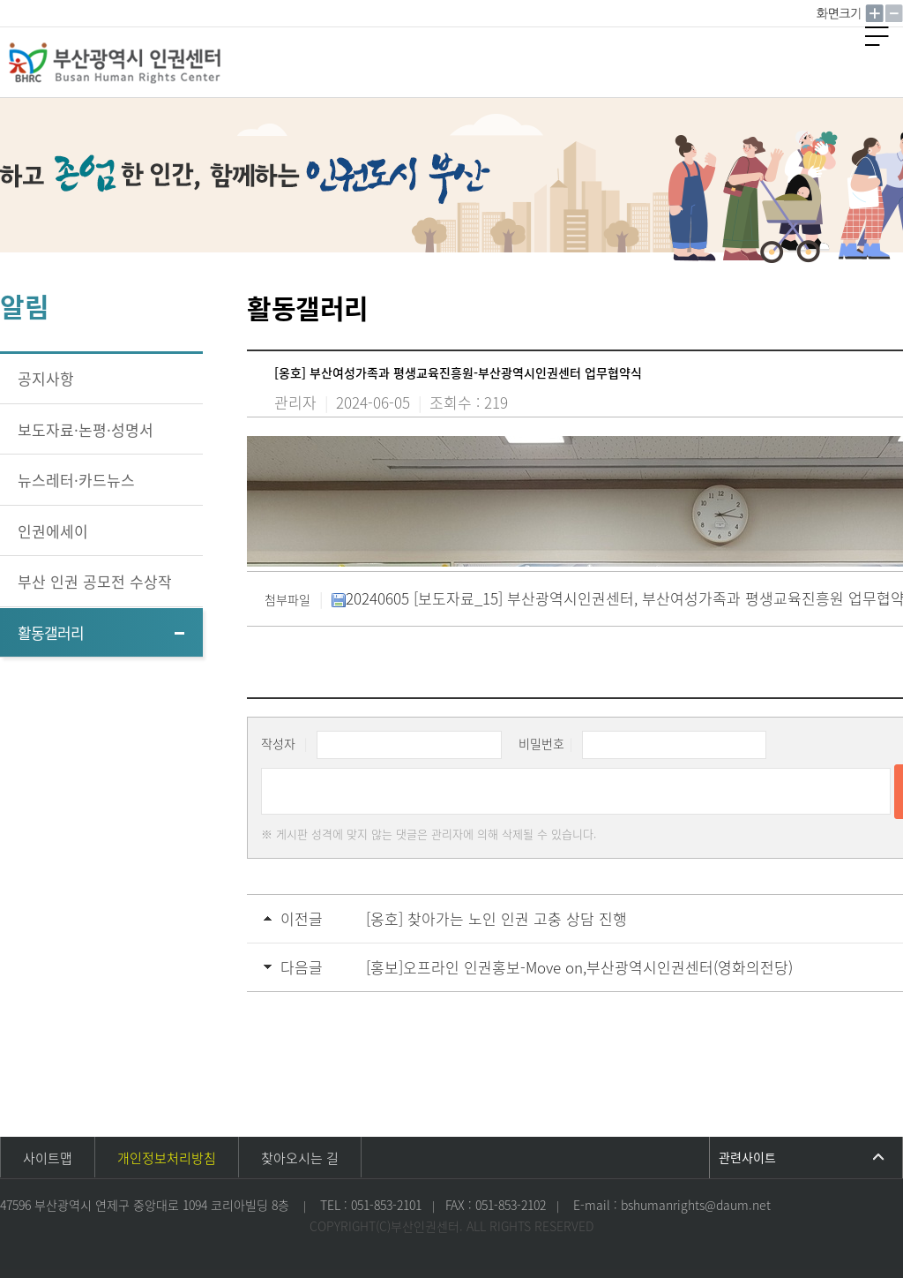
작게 (894, 13)
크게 (874, 13)
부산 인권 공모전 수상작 (95, 581)
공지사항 (46, 378)
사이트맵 (47, 1158)
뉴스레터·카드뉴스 (76, 480)
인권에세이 (53, 531)
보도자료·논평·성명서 (85, 429)
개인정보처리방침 (166, 1158)
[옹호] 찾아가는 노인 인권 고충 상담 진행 (496, 918)
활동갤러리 (51, 632)
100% (840, 13)
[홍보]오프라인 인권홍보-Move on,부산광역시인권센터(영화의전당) (579, 967)
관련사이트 (747, 1157)
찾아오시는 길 (300, 1158)
